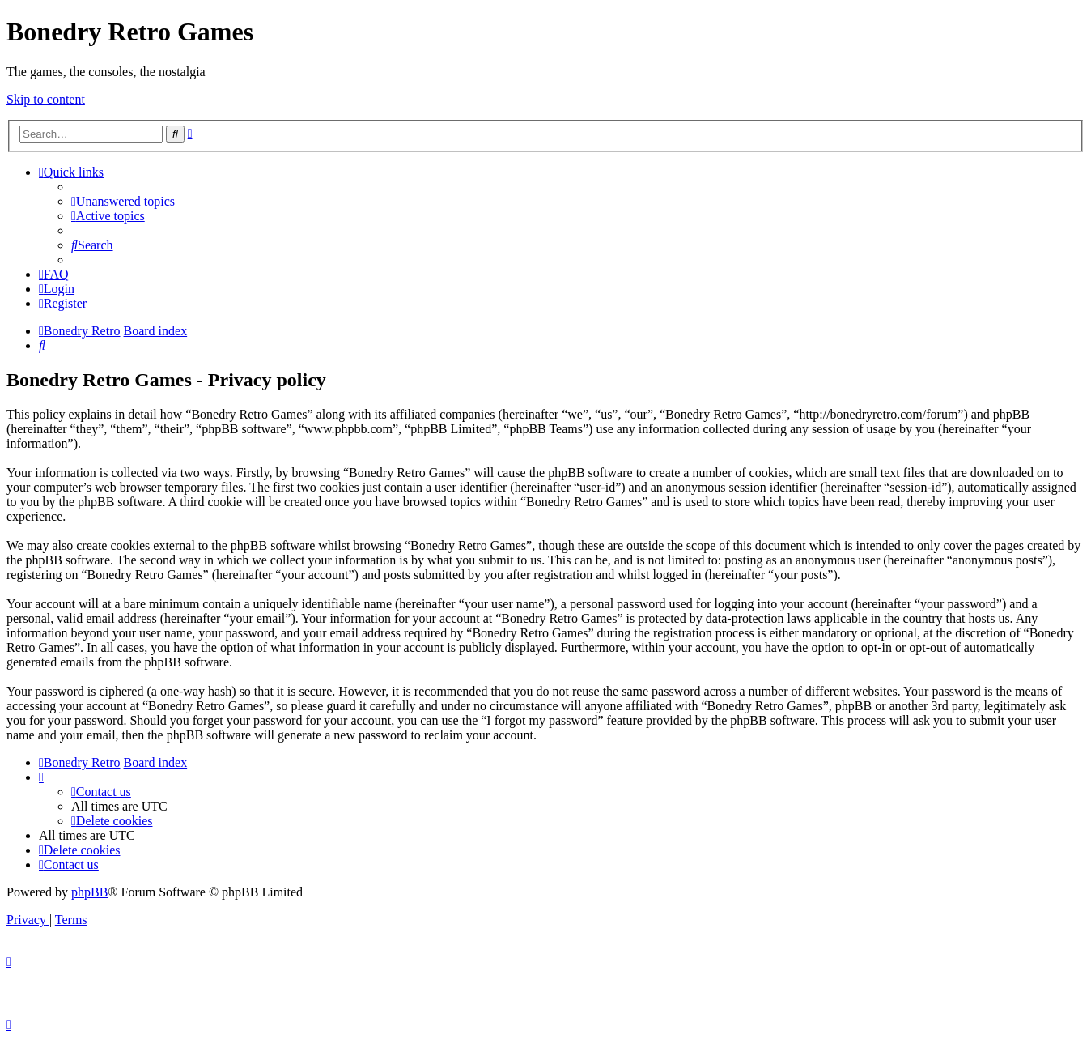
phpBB (89, 892)
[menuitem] (123, 201)
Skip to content (45, 99)
